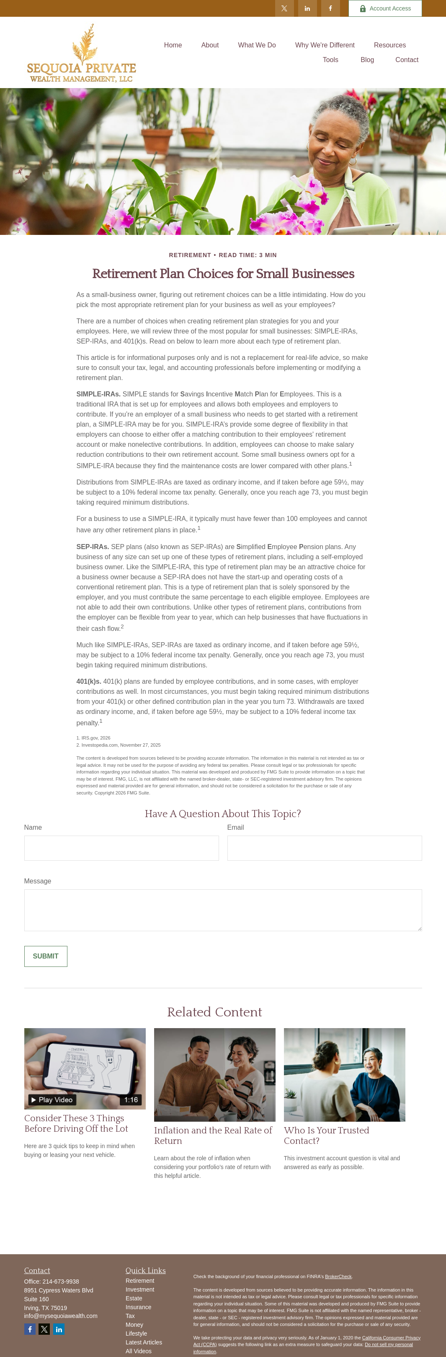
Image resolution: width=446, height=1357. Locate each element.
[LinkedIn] (307, 8)
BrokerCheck (338, 1276)
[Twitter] (284, 8)
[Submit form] (45, 956)
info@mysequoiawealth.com (61, 1316)
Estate (134, 1298)
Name (33, 827)
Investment (140, 1289)
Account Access (385, 8)
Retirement (140, 1280)
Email (235, 827)
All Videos (139, 1351)
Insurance (138, 1307)
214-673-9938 (61, 1281)
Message (38, 881)
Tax (130, 1316)
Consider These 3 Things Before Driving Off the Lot (76, 1123)
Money (134, 1324)
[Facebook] (330, 8)
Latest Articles (144, 1342)
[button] (173, 45)
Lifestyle (136, 1333)
